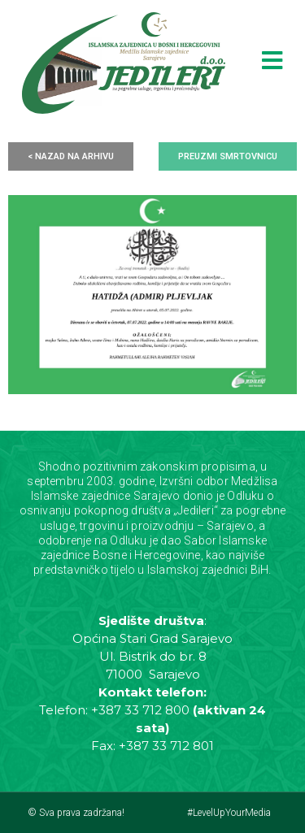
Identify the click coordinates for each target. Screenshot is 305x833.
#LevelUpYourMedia (229, 812)
